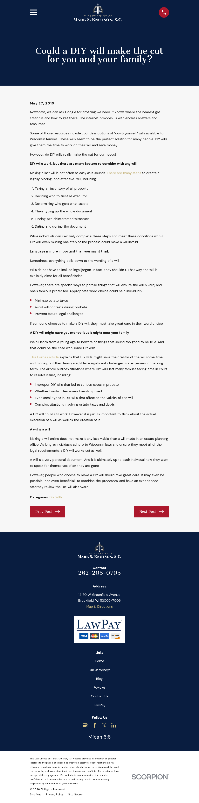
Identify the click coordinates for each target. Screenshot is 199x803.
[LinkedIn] (113, 725)
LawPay (99, 705)
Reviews (99, 687)
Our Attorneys (99, 670)
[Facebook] (95, 725)
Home (99, 661)
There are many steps (124, 173)
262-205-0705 (99, 573)
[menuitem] (36, 794)
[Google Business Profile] (85, 725)
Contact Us (99, 696)
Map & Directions (99, 606)
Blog (99, 679)
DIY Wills (55, 497)
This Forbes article (44, 357)
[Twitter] (104, 725)
